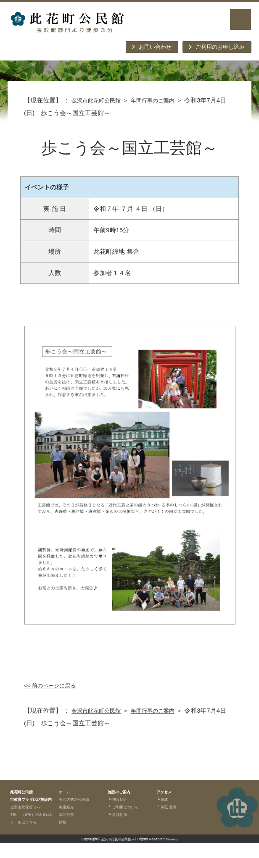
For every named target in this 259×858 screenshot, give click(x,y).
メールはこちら (26, 836)
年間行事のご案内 (163, 100)
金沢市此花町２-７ (29, 814)
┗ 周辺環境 (168, 806)
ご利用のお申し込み (216, 47)
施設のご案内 (121, 791)
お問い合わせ (145, 47)
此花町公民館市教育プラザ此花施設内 (31, 799)
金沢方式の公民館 (77, 799)
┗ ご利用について (127, 806)
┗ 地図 (164, 799)
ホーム (66, 791)
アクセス (165, 791)
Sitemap (173, 854)
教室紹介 (68, 806)
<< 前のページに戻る (54, 685)
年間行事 (68, 814)
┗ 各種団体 (120, 814)
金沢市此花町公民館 (99, 100)
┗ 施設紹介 (120, 799)
